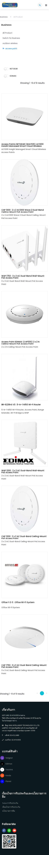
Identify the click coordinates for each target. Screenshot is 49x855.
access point (10, 48)
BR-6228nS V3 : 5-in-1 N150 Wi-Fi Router (21, 404)
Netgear (9, 757)
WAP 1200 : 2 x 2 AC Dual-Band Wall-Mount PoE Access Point (22, 471)
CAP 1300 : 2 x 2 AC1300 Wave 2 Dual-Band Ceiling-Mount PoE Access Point (22, 211)
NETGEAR (11, 68)
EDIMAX (10, 76)
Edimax (8, 763)
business (4, 17)
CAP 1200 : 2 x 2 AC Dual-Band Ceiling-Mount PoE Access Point (24, 537)
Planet (8, 781)
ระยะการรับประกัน (10, 803)
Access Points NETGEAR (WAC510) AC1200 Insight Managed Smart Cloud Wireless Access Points (22, 146)
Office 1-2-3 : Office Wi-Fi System (17, 602)
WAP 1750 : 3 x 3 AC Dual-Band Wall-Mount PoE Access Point (22, 277)
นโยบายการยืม (8, 811)
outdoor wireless (10, 43)
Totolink (9, 769)
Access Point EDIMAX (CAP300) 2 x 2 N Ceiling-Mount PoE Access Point (20, 342)
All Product (16, 17)
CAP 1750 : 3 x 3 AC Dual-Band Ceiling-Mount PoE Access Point (24, 666)
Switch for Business (11, 38)
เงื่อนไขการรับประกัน (11, 807)
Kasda (8, 775)
